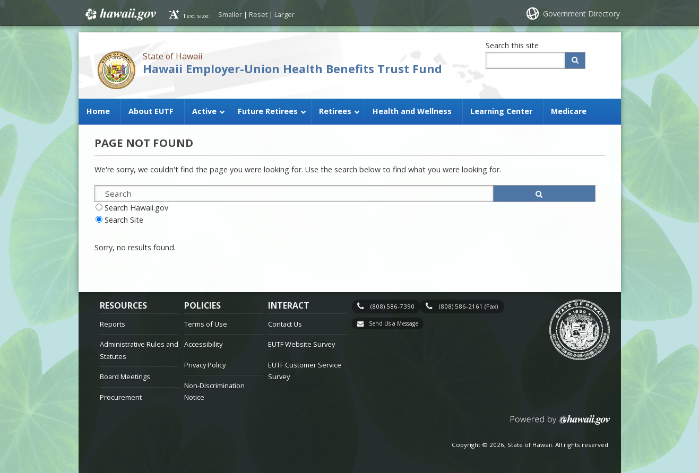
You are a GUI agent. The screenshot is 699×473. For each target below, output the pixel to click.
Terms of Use (205, 324)
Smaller (230, 14)
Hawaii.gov (119, 14)
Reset (258, 14)
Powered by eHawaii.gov (560, 424)
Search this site (512, 45)
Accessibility (203, 344)
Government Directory (581, 13)
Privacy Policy (205, 365)
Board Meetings (125, 376)
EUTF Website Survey (301, 344)
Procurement (121, 397)
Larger (284, 14)
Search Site (124, 220)
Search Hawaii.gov (136, 208)
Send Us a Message (393, 323)
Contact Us (285, 324)
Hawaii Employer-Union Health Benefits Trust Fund (292, 69)
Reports (112, 324)
